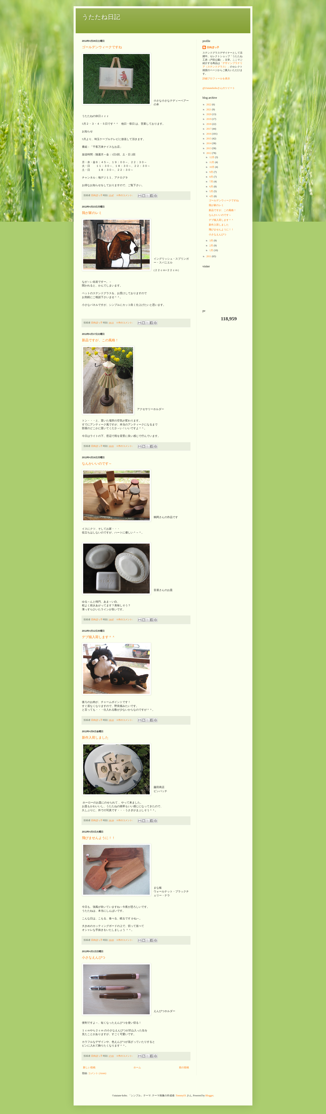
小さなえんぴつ (93, 957)
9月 (211, 172)
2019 (209, 119)
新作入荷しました (95, 737)
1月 (211, 250)
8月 (211, 176)
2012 (209, 153)
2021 (209, 109)
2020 (209, 114)
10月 (212, 167)
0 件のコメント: (125, 195)
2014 (209, 143)
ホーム (137, 1067)
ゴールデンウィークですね (102, 47)
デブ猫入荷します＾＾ (98, 637)
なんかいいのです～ (97, 463)
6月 (211, 186)
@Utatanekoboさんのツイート (219, 88)
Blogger (209, 1095)
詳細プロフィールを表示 (216, 78)
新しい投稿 (89, 1067)
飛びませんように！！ (98, 838)
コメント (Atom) (97, 1073)
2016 (209, 133)
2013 (209, 148)
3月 (211, 240)
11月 (212, 162)
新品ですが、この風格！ (100, 340)
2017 (209, 128)
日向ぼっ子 (213, 47)
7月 (211, 181)
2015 (209, 138)
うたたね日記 (101, 17)
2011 (209, 256)
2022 (209, 104)
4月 (211, 196)
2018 (209, 124)
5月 (211, 191)
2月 (211, 245)
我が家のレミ (92, 213)
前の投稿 (184, 1067)
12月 (212, 157)
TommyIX (181, 1095)
